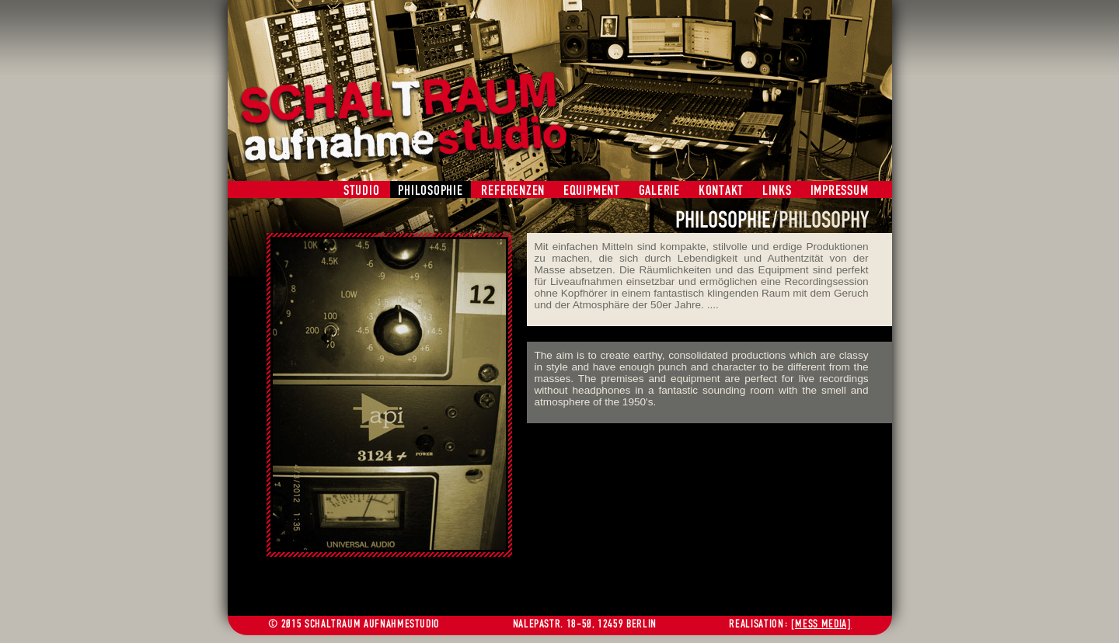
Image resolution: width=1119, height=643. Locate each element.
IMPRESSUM (839, 189)
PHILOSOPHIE (430, 189)
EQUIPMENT (591, 189)
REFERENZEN (513, 189)
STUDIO (361, 189)
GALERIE (659, 189)
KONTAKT (721, 189)
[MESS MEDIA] (821, 623)
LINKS (777, 189)
